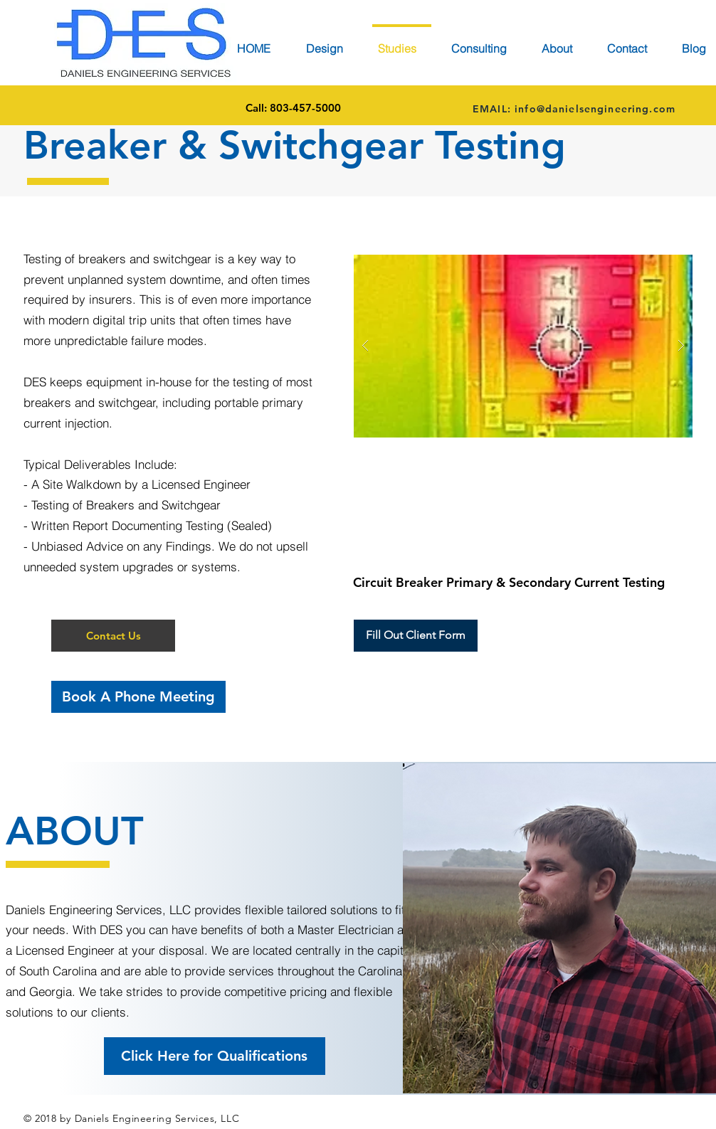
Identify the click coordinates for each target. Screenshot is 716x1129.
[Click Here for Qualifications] (214, 1056)
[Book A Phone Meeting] (138, 697)
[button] (113, 636)
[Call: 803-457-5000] (293, 108)
